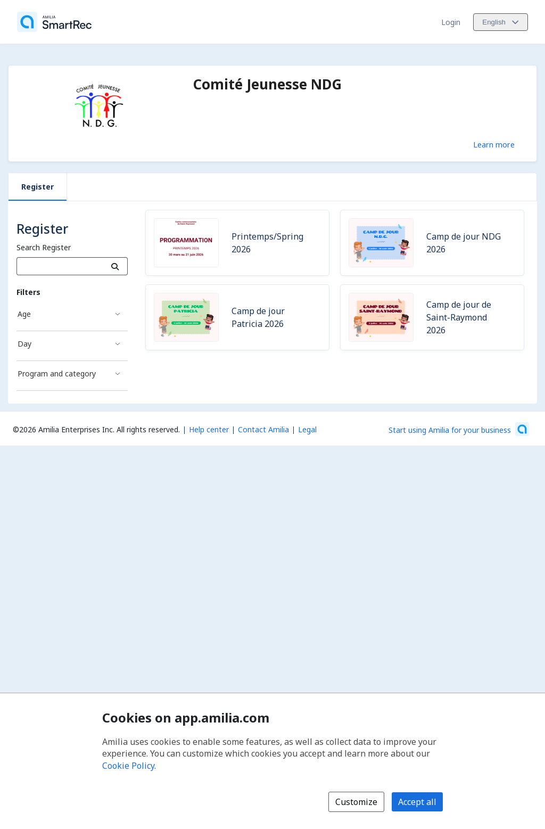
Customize (356, 802)
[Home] (54, 22)
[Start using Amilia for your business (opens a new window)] (459, 429)
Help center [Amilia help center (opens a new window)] (209, 429)
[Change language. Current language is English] (500, 22)
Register (37, 187)
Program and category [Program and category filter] (57, 373)
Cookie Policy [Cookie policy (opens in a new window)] (128, 765)
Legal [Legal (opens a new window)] (307, 429)
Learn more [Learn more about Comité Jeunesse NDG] (494, 144)
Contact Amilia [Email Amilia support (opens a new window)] (263, 429)
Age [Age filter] (24, 314)
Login (450, 22)
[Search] (115, 266)
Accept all (417, 802)
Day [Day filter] (24, 344)
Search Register (43, 247)
